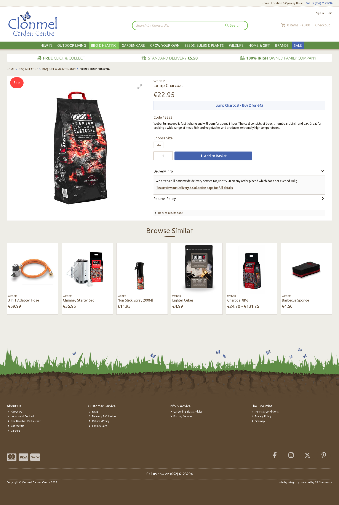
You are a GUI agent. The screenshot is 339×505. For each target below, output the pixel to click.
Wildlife (236, 45)
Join (329, 13)
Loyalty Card (98, 425)
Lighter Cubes (182, 300)
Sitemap (258, 421)
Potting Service (181, 416)
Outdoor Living (71, 45)
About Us (15, 411)
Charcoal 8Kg (237, 300)
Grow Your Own (164, 45)
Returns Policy (99, 421)
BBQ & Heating (104, 45)
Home (265, 3)
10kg (158, 144)
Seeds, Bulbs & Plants (204, 45)
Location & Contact (21, 416)
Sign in (320, 13)
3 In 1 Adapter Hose (23, 300)
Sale (298, 45)
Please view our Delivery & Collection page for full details (194, 188)
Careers (14, 430)
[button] (139, 86)
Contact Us (16, 425)
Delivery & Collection (103, 416)
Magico (292, 482)
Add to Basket (213, 156)
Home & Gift (259, 45)
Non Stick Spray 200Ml (135, 300)
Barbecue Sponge (295, 300)
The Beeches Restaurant (24, 421)
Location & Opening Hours (287, 3)
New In (46, 45)
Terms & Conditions (265, 411)
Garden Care (133, 45)
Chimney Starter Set (78, 300)
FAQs (93, 411)
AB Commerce (323, 482)
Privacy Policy (261, 416)
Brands (282, 45)
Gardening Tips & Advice (186, 411)
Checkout (322, 25)
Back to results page (170, 212)
